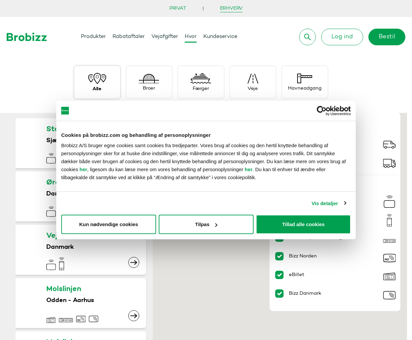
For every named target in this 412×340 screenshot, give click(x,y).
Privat (177, 8)
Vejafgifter (164, 36)
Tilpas (206, 224)
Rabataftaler (128, 36)
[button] (260, 249)
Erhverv (231, 8)
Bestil (387, 37)
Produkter (93, 36)
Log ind (342, 37)
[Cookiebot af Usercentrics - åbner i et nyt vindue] (322, 111)
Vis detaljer (324, 203)
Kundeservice (220, 36)
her (83, 169)
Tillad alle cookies (303, 224)
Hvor (191, 36)
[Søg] (307, 37)
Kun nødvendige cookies (108, 224)
